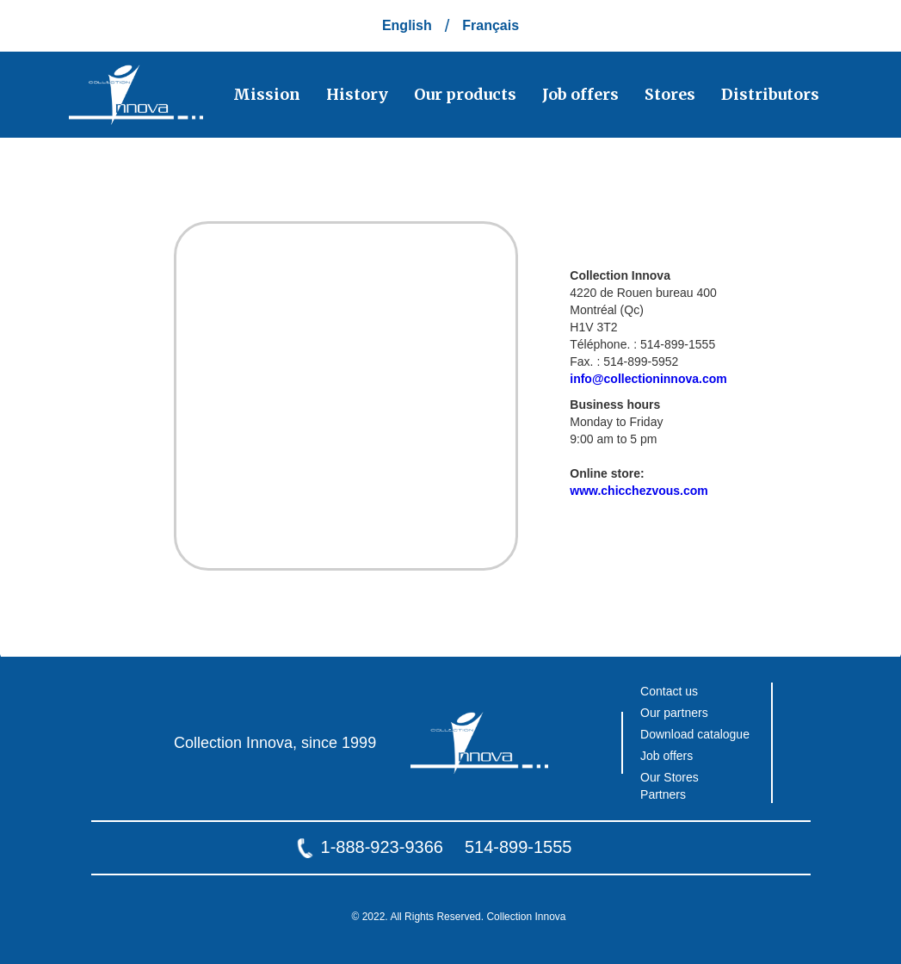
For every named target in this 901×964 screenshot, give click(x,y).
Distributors (770, 94)
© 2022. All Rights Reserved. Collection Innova (459, 917)
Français (490, 25)
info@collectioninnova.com (648, 379)
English (407, 25)
